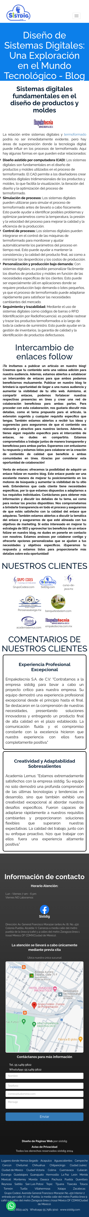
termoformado (75, 134)
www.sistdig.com (70, 1209)
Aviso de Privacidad (44, 1147)
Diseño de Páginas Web (37, 1141)
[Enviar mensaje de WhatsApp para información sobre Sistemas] (11, 1206)
